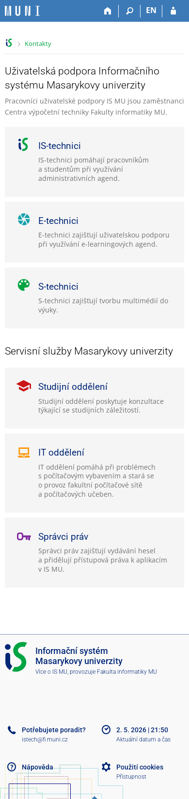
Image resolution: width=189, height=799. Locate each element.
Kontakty (38, 43)
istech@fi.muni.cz (45, 739)
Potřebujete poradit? (54, 730)
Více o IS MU (51, 671)
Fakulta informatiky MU (127, 671)
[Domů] (108, 11)
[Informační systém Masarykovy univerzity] (22, 11)
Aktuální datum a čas (143, 739)
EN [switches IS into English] (151, 10)
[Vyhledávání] (130, 11)
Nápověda (37, 767)
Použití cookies (139, 767)
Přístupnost (131, 776)
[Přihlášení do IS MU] (173, 11)
